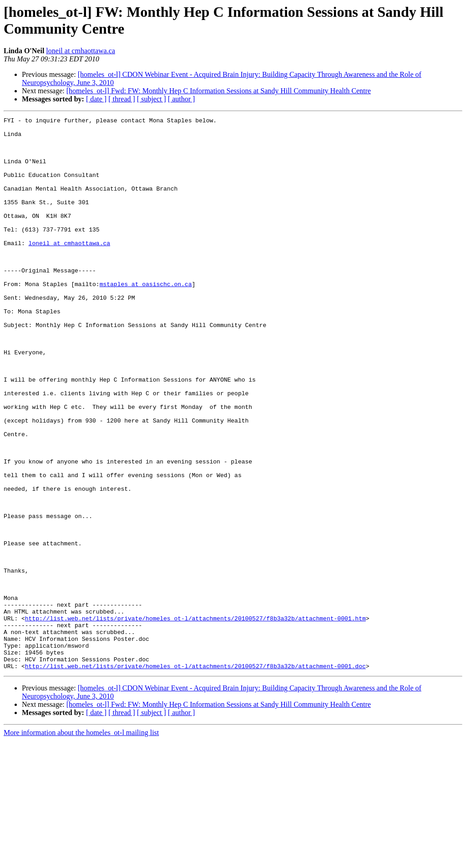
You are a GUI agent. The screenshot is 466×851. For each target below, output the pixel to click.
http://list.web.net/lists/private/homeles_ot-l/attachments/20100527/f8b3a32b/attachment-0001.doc (195, 776)
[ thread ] (121, 99)
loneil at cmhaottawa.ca (80, 51)
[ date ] (96, 99)
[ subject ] (151, 99)
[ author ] (181, 99)
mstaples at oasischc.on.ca (146, 318)
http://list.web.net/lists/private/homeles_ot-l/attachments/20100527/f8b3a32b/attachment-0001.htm (195, 719)
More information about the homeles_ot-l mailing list (81, 843)
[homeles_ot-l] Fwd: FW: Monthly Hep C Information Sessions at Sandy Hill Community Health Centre (218, 91)
